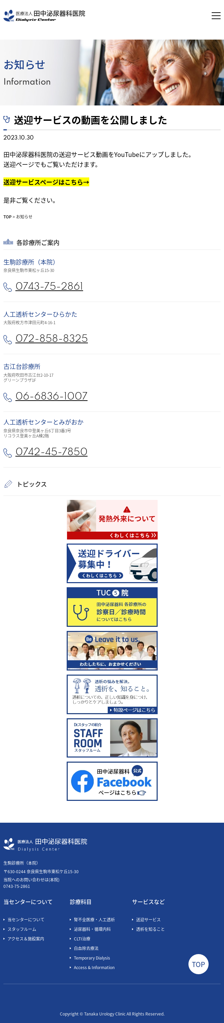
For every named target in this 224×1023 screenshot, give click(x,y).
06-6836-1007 (51, 397)
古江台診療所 (21, 366)
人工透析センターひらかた (40, 313)
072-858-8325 (51, 339)
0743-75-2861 (49, 287)
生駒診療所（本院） (31, 261)
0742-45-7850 (51, 453)
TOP (7, 216)
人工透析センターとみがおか (43, 421)
